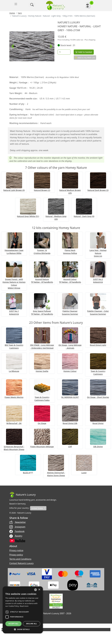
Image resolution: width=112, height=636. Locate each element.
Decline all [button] (31, 623)
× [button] (39, 590)
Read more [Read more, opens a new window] (24, 606)
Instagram (17, 526)
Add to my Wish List (85, 57)
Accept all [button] (13, 623)
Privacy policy (16, 554)
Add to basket (83, 52)
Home (12, 13)
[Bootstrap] (22, 494)
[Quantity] (64, 52)
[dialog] (23, 609)
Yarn (20, 13)
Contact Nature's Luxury (21, 563)
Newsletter (17, 522)
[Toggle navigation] (15, 4)
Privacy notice (16, 550)
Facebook (17, 531)
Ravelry (15, 535)
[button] (12, 46)
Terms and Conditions (20, 559)
